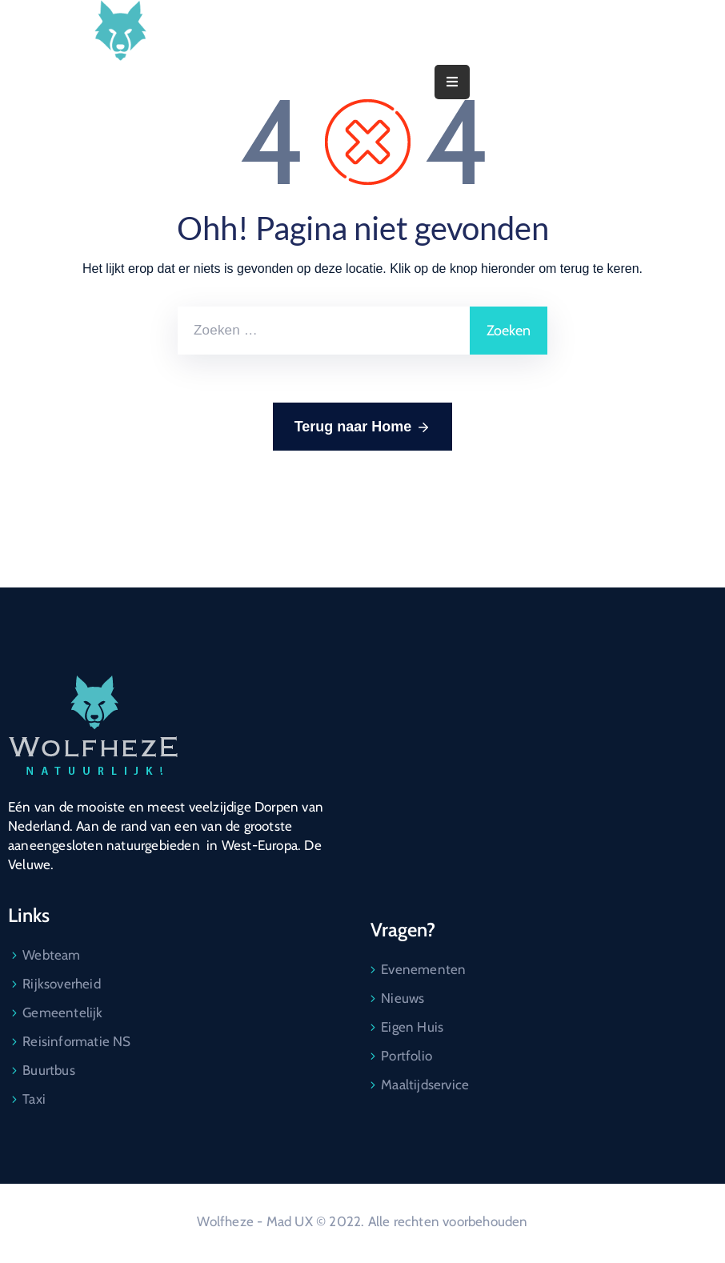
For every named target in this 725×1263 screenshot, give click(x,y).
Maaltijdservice (425, 1085)
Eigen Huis (412, 1027)
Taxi (34, 1099)
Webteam (51, 955)
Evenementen (423, 969)
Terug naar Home (362, 427)
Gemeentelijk (62, 1012)
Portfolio (406, 1056)
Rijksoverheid (61, 984)
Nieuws (402, 998)
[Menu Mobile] (452, 82)
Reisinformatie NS (76, 1041)
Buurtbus (48, 1070)
